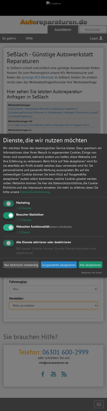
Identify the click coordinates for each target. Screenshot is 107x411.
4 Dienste (23, 208)
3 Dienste (23, 220)
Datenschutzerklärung (35, 192)
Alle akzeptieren (90, 265)
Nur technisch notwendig (21, 265)
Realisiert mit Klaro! (91, 272)
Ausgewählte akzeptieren (59, 265)
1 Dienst (23, 232)
